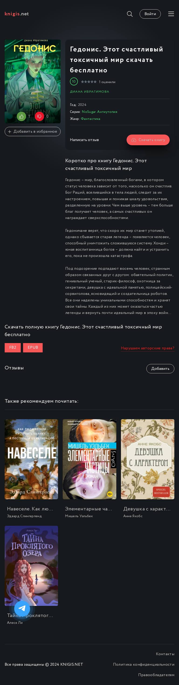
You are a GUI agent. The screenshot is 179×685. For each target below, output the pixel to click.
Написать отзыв (84, 140)
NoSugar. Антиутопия (99, 112)
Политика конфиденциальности (143, 665)
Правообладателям (156, 675)
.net (17, 14)
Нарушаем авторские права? (148, 348)
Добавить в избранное (32, 132)
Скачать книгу (148, 140)
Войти (150, 14)
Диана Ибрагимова (89, 91)
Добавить (160, 369)
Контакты (165, 654)
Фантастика (90, 118)
